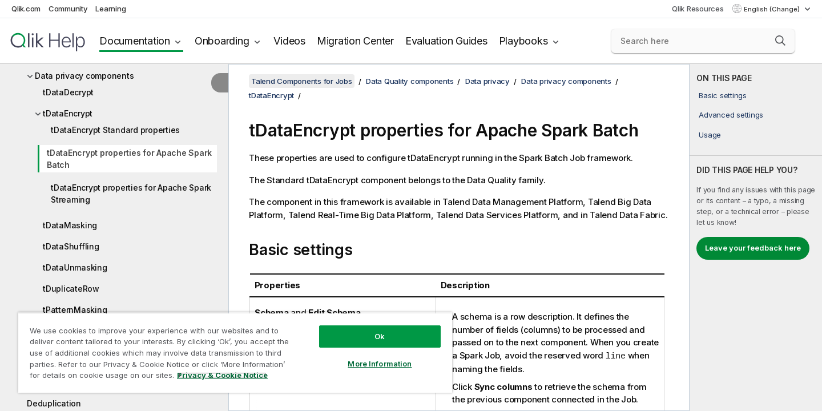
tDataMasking (70, 225)
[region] (235, 352)
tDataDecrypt (68, 92)
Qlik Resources (698, 8)
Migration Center (355, 41)
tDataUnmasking (75, 267)
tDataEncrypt (67, 113)
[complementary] (756, 237)
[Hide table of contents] (219, 82)
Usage (710, 134)
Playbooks (523, 41)
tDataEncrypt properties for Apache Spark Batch (129, 159)
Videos (289, 41)
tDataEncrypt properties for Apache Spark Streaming (131, 193)
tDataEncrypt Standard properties (115, 130)
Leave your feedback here (753, 247)
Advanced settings (731, 114)
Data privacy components (84, 75)
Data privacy (487, 81)
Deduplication (54, 403)
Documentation (134, 41)
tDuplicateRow (71, 288)
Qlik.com (26, 8)
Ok (379, 336)
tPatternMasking (75, 310)
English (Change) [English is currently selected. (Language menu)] (772, 9)
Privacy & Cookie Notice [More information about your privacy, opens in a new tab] (222, 375)
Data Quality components (409, 81)
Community (68, 8)
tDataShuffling (71, 246)
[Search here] (703, 41)
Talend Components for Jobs (301, 81)
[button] (780, 40)
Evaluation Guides (446, 41)
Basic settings (723, 95)
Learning (110, 8)
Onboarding (222, 41)
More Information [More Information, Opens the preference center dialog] (380, 363)
